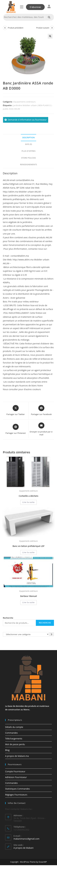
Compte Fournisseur (15, 771)
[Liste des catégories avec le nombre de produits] (26, 634)
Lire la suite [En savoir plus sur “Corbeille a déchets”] (28, 502)
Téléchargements (13, 738)
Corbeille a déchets (28, 495)
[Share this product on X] (15, 410)
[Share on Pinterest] (15, 429)
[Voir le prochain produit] (52, 28)
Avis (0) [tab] (28, 144)
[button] (22, 7)
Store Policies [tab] (28, 158)
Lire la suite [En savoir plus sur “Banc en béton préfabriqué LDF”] (28, 552)
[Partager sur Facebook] (41, 410)
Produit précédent (15, 28)
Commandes (11, 732)
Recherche (8, 617)
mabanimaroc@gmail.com (27, 838)
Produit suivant (42, 28)
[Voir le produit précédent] (5, 28)
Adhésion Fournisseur (16, 777)
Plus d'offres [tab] (29, 151)
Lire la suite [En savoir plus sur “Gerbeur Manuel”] (28, 602)
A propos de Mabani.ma (17, 756)
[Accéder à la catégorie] (51, 634)
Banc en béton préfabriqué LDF (28, 546)
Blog (7, 750)
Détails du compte (14, 727)
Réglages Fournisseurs (16, 794)
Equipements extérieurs (25, 101)
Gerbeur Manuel (28, 596)
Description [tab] (28, 137)
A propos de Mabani (23, 847)
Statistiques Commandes (17, 788)
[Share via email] (41, 429)
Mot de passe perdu (15, 744)
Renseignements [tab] (28, 164)
